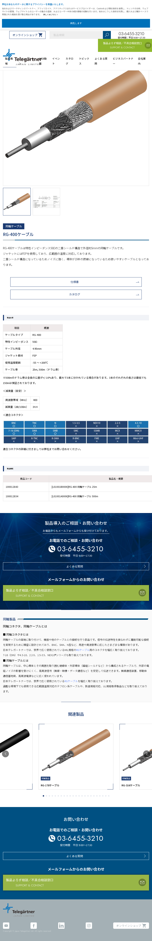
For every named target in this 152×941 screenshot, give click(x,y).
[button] (5, 753)
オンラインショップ (24, 35)
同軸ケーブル (14, 226)
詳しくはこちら (50, 14)
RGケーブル (82, 650)
